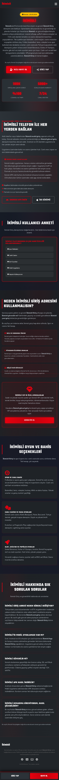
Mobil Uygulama (13, 268)
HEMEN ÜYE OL (29, 420)
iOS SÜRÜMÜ (43, 199)
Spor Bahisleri (12, 249)
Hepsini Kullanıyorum (15, 274)
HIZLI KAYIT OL (18, 69)
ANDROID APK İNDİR (16, 199)
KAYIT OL (44, 776)
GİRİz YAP (43, 69)
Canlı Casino (12, 255)
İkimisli (6, 745)
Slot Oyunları (12, 262)
